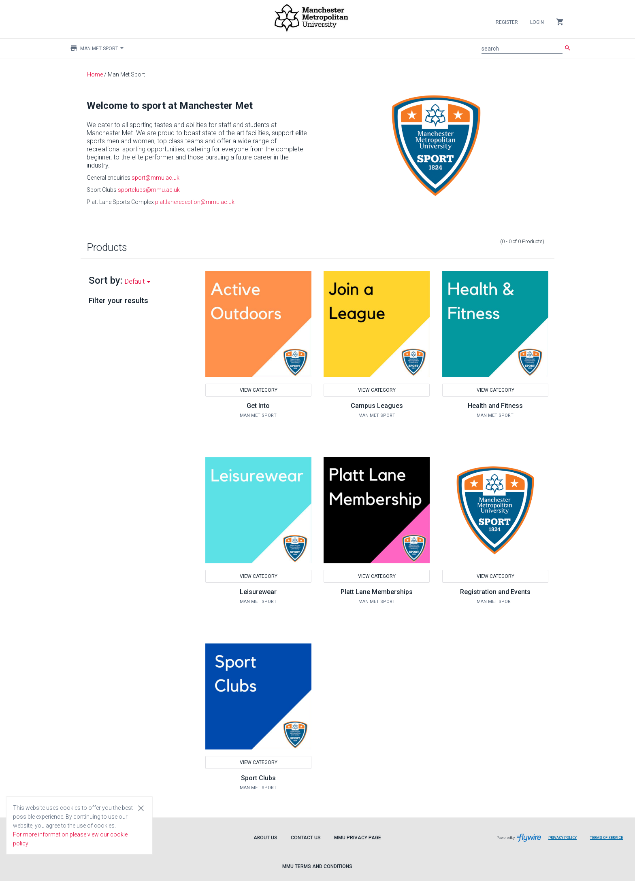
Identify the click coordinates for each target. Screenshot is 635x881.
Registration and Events (495, 592)
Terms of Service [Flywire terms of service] (609, 840)
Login (537, 22)
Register (507, 22)
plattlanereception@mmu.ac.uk (194, 202)
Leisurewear (258, 592)
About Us (265, 838)
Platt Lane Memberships (377, 592)
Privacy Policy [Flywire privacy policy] (565, 840)
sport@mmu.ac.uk (155, 177)
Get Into (258, 406)
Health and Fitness (495, 406)
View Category (258, 390)
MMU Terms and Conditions (317, 866)
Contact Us (306, 838)
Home (95, 74)
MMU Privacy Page (357, 838)
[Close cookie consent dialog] (141, 808)
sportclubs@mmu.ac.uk (149, 190)
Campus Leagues (377, 406)
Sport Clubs (258, 778)
